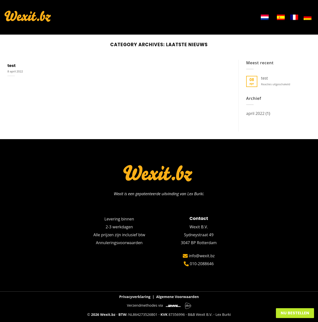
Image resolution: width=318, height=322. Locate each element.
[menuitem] (265, 17)
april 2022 (255, 113)
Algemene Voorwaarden (177, 296)
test (11, 65)
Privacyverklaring (134, 296)
